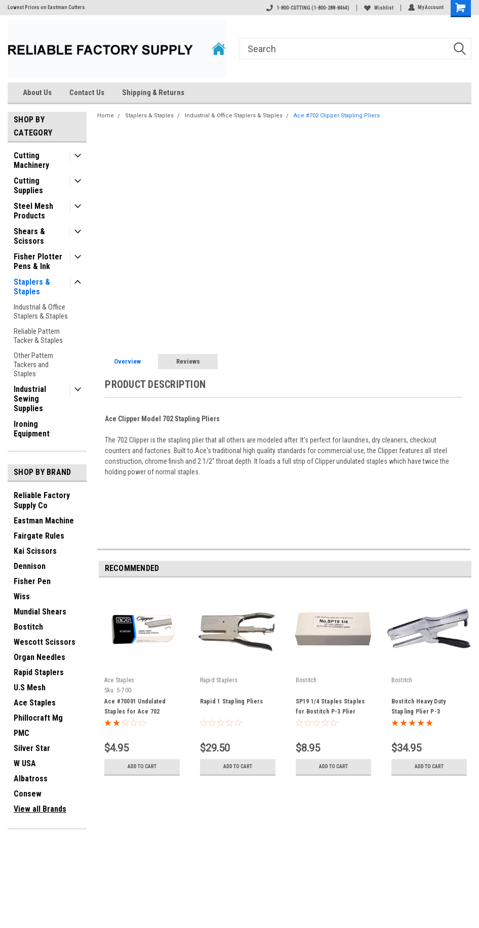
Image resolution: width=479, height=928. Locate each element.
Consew (28, 794)
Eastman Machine (44, 520)
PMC (21, 733)
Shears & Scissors (29, 236)
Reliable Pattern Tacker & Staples (38, 336)
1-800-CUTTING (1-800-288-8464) (307, 8)
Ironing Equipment (32, 428)
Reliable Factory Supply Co (42, 500)
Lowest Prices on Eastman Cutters (46, 7)
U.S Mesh (30, 687)
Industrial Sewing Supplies (30, 398)
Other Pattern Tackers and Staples (33, 364)
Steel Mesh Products (33, 210)
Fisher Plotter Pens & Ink (38, 261)
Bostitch (28, 627)
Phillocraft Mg (38, 718)
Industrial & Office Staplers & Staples (41, 311)
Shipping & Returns (153, 92)
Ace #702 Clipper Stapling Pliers (337, 115)
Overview (127, 361)
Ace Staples (35, 703)
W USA (25, 763)
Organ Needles (39, 657)
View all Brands (40, 809)
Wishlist (378, 8)
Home (105, 115)
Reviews (188, 361)
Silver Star (32, 748)
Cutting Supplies (28, 185)
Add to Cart (142, 766)
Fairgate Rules (39, 536)
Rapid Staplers (39, 672)
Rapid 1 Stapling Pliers (231, 701)
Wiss (22, 596)
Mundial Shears (40, 611)
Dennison (30, 566)
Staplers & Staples (32, 286)
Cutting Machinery (31, 160)
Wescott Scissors (44, 642)
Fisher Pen (32, 581)
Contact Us (86, 92)
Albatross (31, 778)
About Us (37, 92)
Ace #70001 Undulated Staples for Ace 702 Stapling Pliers (135, 711)
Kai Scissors (35, 551)
